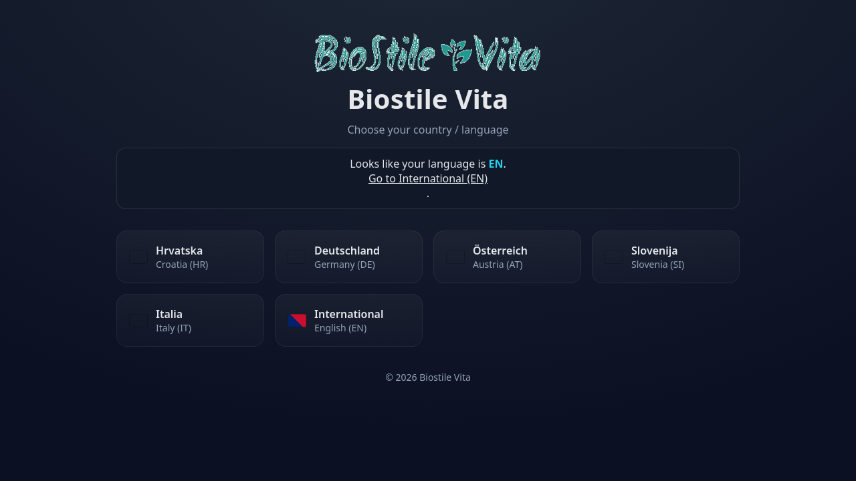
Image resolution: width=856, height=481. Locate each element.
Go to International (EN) (428, 178)
